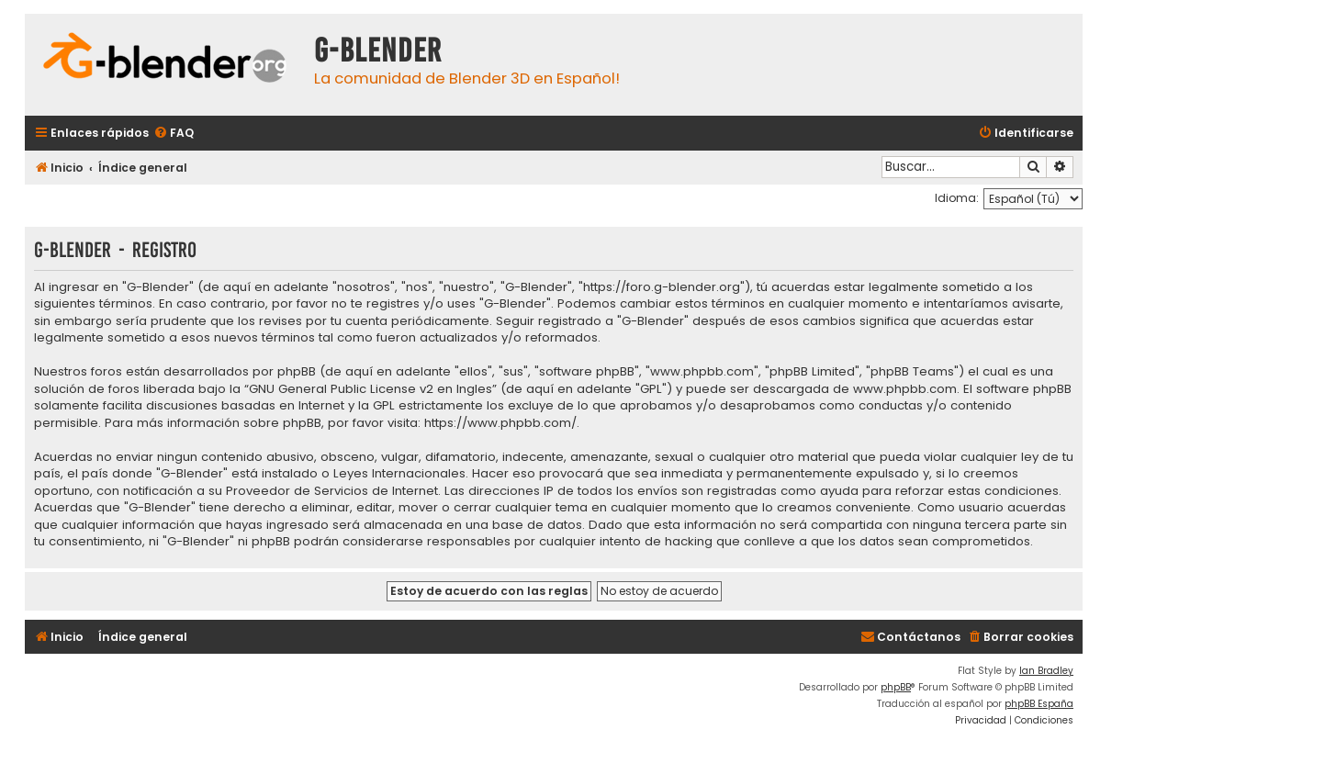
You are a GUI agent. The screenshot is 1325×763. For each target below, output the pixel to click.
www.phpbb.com (905, 389)
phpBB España (1039, 704)
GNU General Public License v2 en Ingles (370, 389)
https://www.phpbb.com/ (500, 423)
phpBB (896, 687)
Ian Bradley (1046, 671)
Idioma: (957, 198)
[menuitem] (173, 133)
